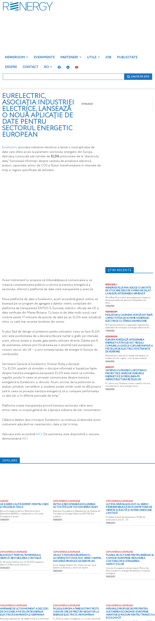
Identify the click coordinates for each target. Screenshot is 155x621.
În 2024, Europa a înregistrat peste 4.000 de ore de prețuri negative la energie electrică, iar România (76, 603)
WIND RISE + (111, 285)
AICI (39, 434)
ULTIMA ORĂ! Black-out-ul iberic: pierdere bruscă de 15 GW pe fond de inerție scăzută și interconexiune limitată (130, 507)
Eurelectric (9, 147)
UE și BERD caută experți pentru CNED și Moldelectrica (21, 505)
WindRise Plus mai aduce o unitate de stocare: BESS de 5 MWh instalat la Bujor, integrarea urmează (128, 290)
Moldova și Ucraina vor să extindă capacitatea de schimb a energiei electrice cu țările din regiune (129, 316)
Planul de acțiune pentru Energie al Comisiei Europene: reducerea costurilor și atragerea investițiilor (130, 553)
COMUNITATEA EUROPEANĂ (66, 501)
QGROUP (109, 360)
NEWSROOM (111, 311)
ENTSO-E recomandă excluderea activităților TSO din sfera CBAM (71, 505)
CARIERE (4, 501)
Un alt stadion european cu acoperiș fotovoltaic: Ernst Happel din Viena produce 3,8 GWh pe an (74, 553)
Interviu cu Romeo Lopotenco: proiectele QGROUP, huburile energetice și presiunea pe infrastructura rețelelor (129, 366)
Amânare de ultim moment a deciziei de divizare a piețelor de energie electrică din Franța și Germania (24, 603)
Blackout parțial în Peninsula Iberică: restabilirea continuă (22, 552)
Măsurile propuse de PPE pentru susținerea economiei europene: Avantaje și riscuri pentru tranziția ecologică (130, 603)
